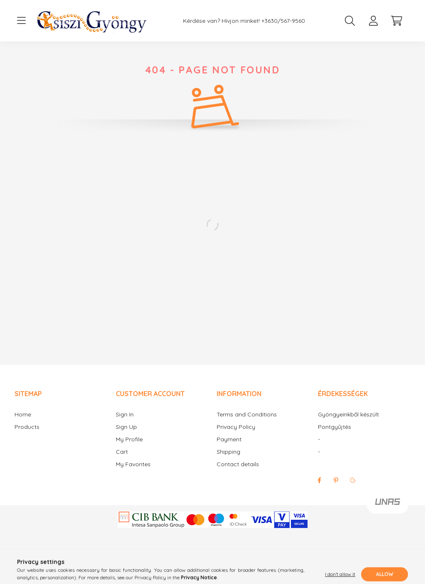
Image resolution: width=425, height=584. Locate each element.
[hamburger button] (21, 20)
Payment (229, 447)
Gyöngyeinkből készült (348, 422)
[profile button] (373, 20)
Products (27, 435)
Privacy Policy (236, 435)
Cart (122, 460)
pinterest (336, 488)
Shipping (228, 460)
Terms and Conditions (247, 422)
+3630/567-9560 (283, 20)
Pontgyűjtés (334, 435)
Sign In (125, 422)
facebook (319, 488)
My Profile (129, 447)
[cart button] (396, 20)
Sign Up (126, 435)
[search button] (350, 20)
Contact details (238, 472)
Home (23, 422)
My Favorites (133, 472)
